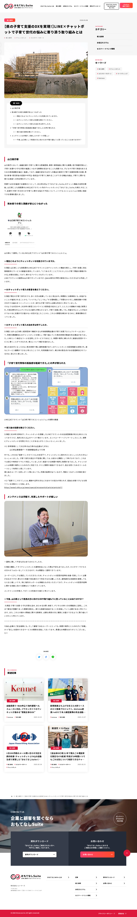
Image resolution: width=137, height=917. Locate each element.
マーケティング (123, 74)
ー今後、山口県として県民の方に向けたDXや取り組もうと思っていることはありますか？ (48, 140)
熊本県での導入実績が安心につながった (27, 112)
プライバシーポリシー (105, 913)
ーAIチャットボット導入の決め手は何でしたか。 (33, 124)
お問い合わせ (107, 883)
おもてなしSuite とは (54, 877)
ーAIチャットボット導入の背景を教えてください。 (34, 120)
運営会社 (121, 913)
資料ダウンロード (109, 877)
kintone (102, 78)
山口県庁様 (16, 108)
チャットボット (21, 38)
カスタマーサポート (37, 38)
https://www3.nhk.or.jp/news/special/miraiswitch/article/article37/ (33, 487)
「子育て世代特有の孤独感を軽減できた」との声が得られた (33, 128)
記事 (76, 877)
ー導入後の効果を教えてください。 (28, 132)
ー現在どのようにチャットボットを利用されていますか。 (36, 116)
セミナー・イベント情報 (106, 49)
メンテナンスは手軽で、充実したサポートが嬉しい (30, 136)
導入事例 (9, 38)
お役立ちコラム (103, 42)
